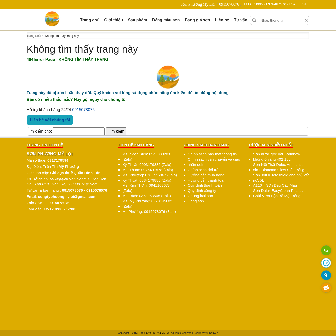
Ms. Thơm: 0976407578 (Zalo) (147, 170)
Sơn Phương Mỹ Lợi (197, 4)
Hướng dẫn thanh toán (206, 180)
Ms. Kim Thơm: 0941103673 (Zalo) (146, 188)
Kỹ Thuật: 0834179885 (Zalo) (146, 180)
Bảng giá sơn (197, 20)
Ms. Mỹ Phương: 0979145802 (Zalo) (147, 203)
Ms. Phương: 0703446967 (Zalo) (149, 175)
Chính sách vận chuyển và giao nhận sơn (214, 162)
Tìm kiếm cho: (39, 131)
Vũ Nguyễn (211, 333)
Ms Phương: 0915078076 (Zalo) (149, 211)
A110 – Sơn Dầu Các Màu (275, 185)
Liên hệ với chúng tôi (50, 120)
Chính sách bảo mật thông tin (212, 154)
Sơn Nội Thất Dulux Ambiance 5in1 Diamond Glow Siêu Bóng (278, 167)
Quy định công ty (202, 190)
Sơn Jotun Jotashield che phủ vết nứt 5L (281, 177)
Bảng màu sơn (166, 20)
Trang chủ (90, 20)
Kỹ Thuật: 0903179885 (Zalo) (146, 164)
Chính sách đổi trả (203, 170)
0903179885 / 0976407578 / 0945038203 (276, 4)
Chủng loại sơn (200, 196)
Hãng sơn (196, 201)
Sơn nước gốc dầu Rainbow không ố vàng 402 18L (276, 156)
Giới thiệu (113, 20)
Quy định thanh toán (205, 185)
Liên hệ (222, 20)
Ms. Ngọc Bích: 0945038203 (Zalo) (146, 156)
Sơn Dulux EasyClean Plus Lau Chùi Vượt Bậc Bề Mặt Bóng (279, 193)
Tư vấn (240, 20)
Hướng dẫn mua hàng (206, 175)
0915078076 (229, 4)
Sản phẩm (137, 20)
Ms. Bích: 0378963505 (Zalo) (146, 196)
